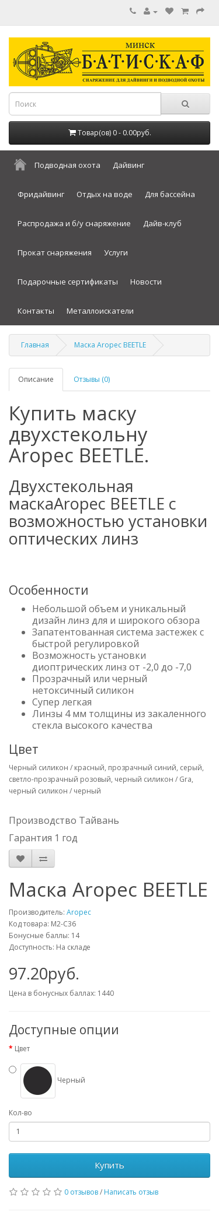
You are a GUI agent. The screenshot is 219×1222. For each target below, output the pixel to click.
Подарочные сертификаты (68, 281)
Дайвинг (128, 165)
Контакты (36, 311)
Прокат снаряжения (55, 252)
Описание (36, 379)
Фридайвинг (41, 194)
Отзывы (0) (92, 379)
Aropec (79, 912)
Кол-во (20, 1113)
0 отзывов (81, 1192)
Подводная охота (67, 165)
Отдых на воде (105, 194)
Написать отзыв (131, 1192)
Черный (52, 1080)
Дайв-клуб (162, 223)
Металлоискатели (100, 311)
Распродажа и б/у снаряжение (74, 223)
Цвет (22, 1049)
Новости (146, 281)
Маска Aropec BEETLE (110, 345)
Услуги (116, 252)
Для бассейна (170, 194)
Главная (35, 345)
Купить (109, 1165)
